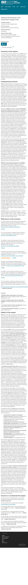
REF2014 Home (4, 9)
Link (22, 499)
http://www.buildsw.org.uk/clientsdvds (8, 504)
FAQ (3, 539)
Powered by (22, 543)
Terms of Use (22, 6)
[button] (13, 46)
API (17, 6)
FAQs (14, 6)
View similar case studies (7, 47)
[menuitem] (2, 6)
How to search (8, 6)
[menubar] (14, 8)
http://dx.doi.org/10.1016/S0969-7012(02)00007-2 (10, 226)
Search (3, 535)
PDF (4, 44)
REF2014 (10, 2)
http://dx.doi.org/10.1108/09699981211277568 (15, 265)
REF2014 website (5, 536)
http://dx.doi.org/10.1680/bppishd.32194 (8, 235)
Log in (26, 12)
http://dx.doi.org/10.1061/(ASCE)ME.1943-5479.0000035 (12, 255)
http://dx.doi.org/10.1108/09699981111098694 (10, 245)
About (2, 6)
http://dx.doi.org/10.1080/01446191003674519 (14, 275)
